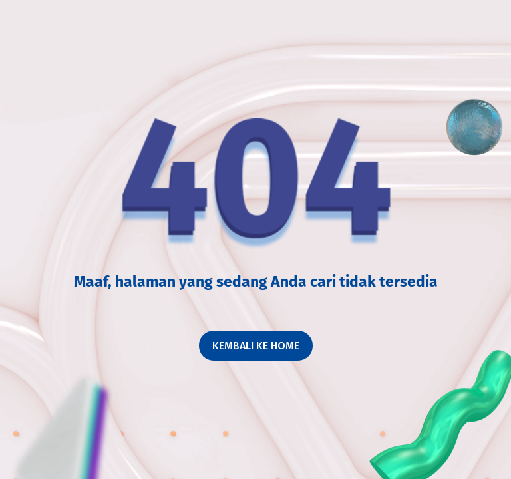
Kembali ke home (255, 345)
